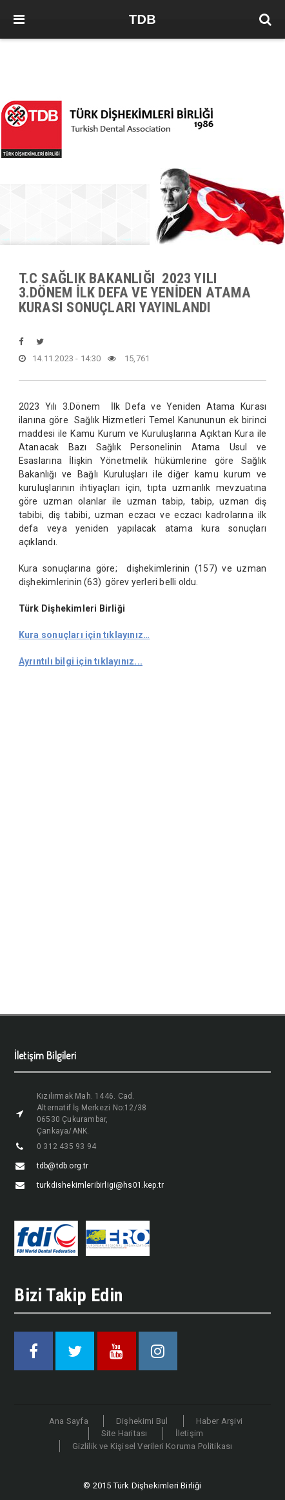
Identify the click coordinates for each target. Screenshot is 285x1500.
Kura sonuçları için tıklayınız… (84, 635)
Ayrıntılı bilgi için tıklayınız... (80, 661)
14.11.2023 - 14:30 (60, 358)
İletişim (189, 1433)
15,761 (129, 358)
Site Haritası (124, 1433)
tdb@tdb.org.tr (63, 1165)
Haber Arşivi (219, 1421)
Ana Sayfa (68, 1421)
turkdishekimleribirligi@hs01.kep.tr (100, 1185)
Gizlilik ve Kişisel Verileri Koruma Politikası (152, 1446)
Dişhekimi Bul (142, 1421)
